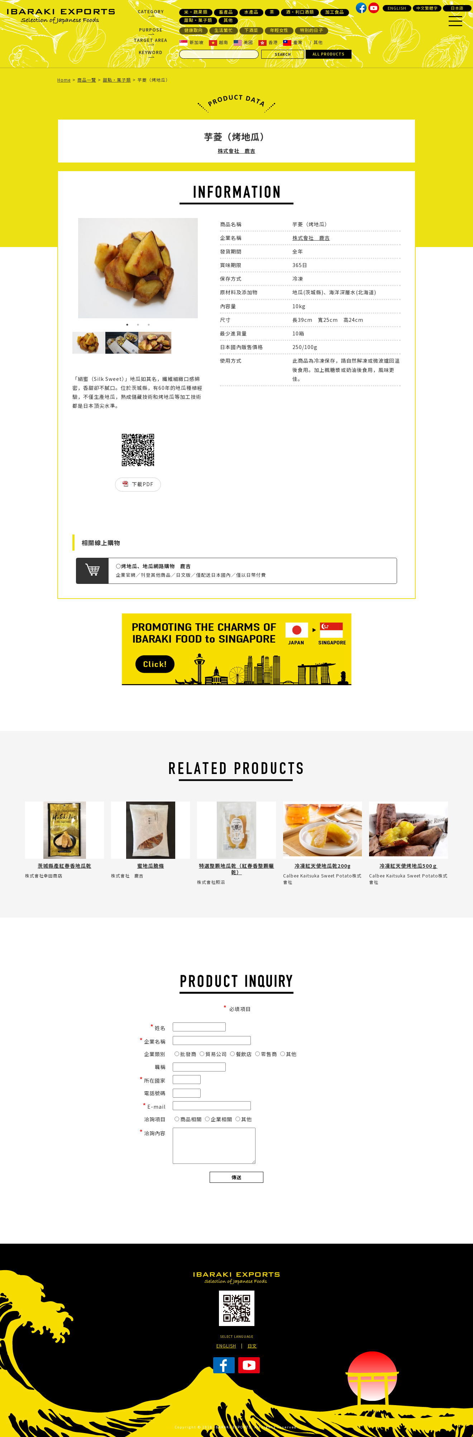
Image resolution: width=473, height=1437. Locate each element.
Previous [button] (67, 275)
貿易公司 (213, 1054)
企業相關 (218, 1119)
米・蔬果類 (195, 12)
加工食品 (334, 12)
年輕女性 (279, 30)
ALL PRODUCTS (329, 54)
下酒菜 (251, 30)
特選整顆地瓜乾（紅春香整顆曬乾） (236, 869)
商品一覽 (86, 80)
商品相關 (188, 1119)
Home (64, 80)
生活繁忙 (223, 30)
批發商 (185, 1054)
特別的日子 (311, 30)
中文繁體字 (427, 8)
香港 (268, 42)
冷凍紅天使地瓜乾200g (323, 865)
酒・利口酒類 (300, 12)
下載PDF (142, 484)
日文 (252, 1345)
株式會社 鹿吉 (236, 150)
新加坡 (191, 42)
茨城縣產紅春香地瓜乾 (64, 865)
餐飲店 (241, 1054)
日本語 (457, 8)
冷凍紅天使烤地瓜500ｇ (408, 865)
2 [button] (138, 324)
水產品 (251, 12)
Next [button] (208, 275)
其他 (228, 20)
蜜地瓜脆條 (150, 865)
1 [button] (127, 324)
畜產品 (226, 12)
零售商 (266, 1054)
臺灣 (292, 42)
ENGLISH (397, 8)
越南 (218, 42)
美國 (243, 42)
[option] (138, 268)
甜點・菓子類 (198, 20)
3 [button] (148, 324)
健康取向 (193, 30)
